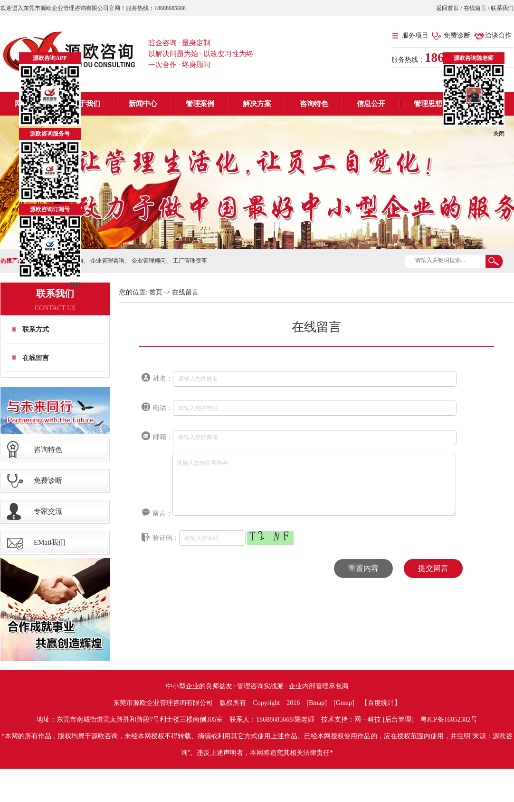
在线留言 (475, 8)
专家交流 (48, 511)
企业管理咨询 (107, 260)
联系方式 (35, 329)
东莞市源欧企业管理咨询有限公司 (163, 702)
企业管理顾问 (149, 260)
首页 (155, 292)
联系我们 (501, 8)
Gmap (344, 702)
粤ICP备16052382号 (448, 719)
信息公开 (371, 104)
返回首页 (448, 8)
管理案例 (200, 104)
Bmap (316, 702)
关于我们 (86, 104)
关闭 (75, 285)
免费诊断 (457, 35)
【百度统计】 (381, 702)
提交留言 (433, 568)
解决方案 (257, 104)
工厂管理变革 (190, 260)
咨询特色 (314, 104)
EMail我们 (50, 542)
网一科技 (367, 719)
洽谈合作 (498, 35)
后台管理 (398, 719)
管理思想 (428, 104)
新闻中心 (143, 104)
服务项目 (415, 35)
